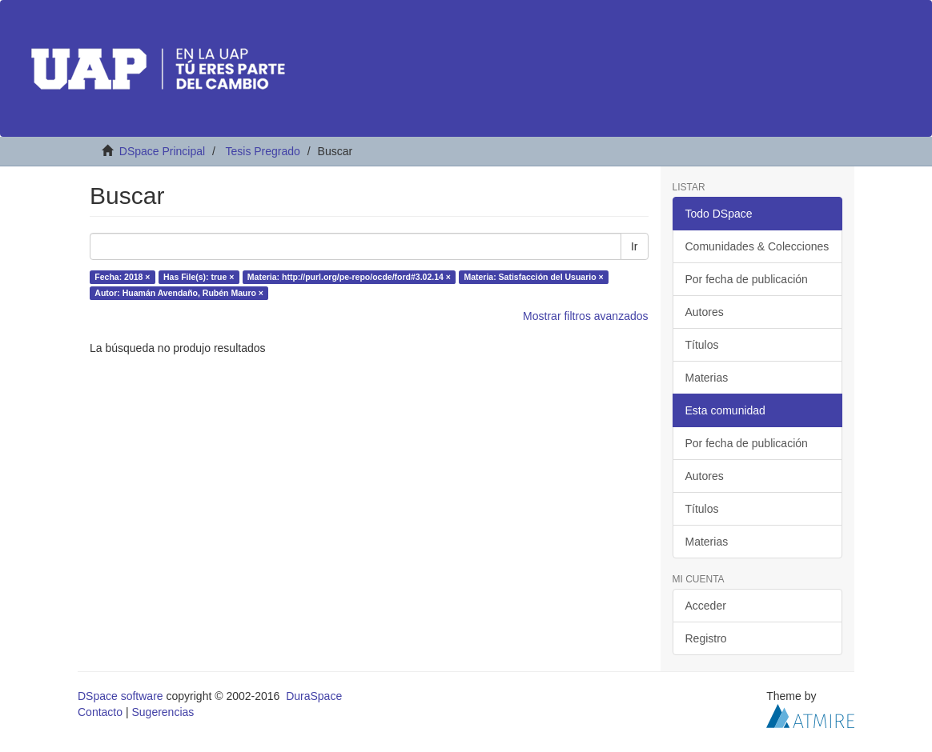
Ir (634, 246)
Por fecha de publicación (746, 279)
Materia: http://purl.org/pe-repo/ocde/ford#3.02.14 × (349, 277)
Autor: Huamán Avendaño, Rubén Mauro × (178, 293)
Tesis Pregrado (262, 151)
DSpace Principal (162, 151)
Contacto (100, 712)
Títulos (702, 344)
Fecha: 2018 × (122, 277)
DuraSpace (314, 696)
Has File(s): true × (198, 277)
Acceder (705, 605)
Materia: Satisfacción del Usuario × (533, 277)
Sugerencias (162, 712)
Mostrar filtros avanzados (585, 316)
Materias (707, 377)
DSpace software (120, 696)
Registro (706, 638)
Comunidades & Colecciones (757, 246)
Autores (704, 312)
